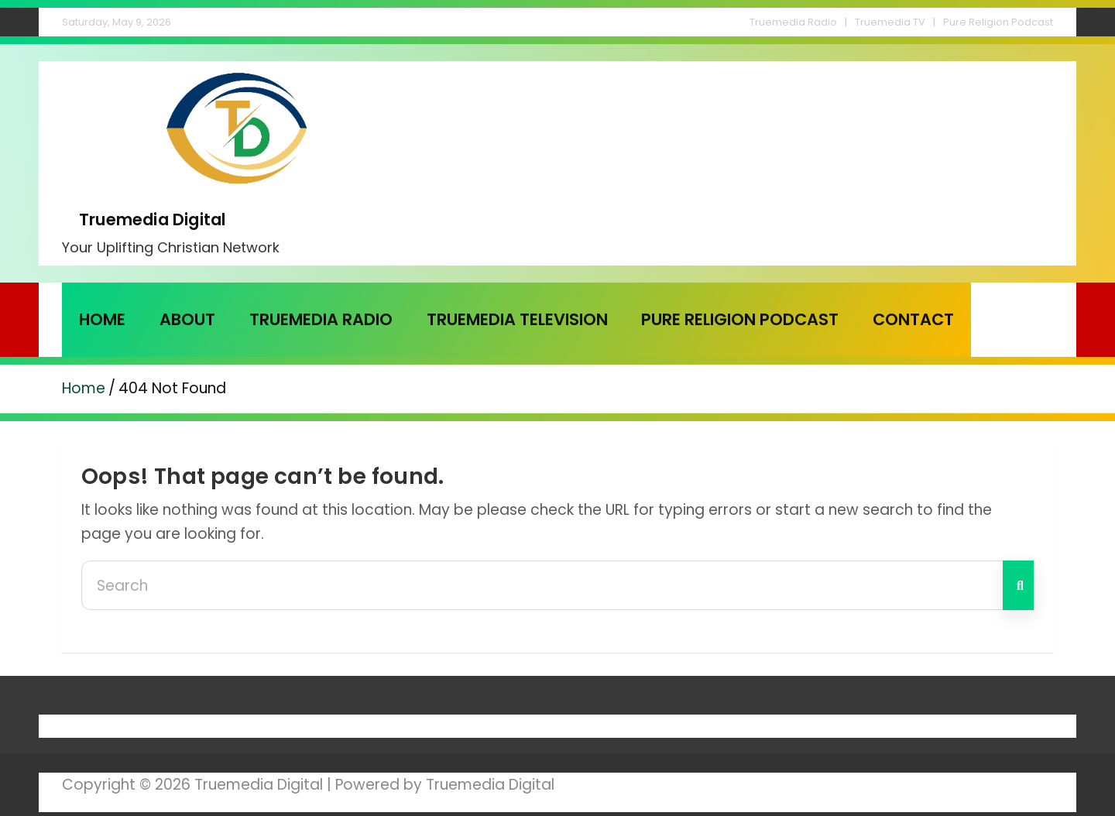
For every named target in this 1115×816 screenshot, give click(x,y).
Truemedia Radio (793, 22)
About (187, 319)
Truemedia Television (517, 319)
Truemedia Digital (152, 219)
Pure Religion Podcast (998, 22)
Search (1018, 585)
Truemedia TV (890, 22)
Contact (913, 319)
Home (102, 319)
